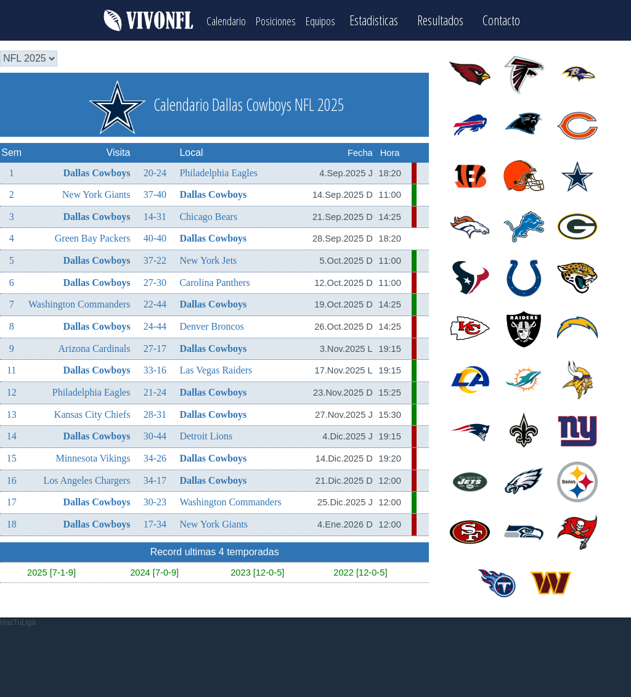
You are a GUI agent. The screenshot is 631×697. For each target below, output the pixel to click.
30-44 (155, 433)
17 (12, 499)
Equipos (335, 19)
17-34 (155, 521)
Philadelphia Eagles (218, 169)
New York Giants (96, 191)
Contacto (523, 19)
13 (12, 411)
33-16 (155, 367)
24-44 (155, 323)
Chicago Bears (208, 213)
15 (12, 455)
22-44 (155, 301)
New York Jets (208, 257)
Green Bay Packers (93, 235)
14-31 (155, 213)
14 (12, 433)
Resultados (462, 19)
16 (12, 477)
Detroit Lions (205, 433)
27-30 (155, 279)
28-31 (155, 411)
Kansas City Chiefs (92, 411)
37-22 (155, 257)
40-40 (155, 235)
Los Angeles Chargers (86, 477)
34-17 (155, 477)
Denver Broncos (211, 323)
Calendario (212, 19)
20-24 (155, 169)
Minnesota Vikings (92, 455)
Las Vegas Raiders (215, 367)
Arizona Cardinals (95, 345)
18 (12, 521)
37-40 (155, 191)
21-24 (155, 389)
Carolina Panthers (214, 279)
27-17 (155, 345)
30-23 (155, 499)
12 (12, 389)
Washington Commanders (79, 301)
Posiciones (276, 19)
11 (11, 367)
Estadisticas (396, 19)
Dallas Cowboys (97, 169)
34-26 (155, 455)
